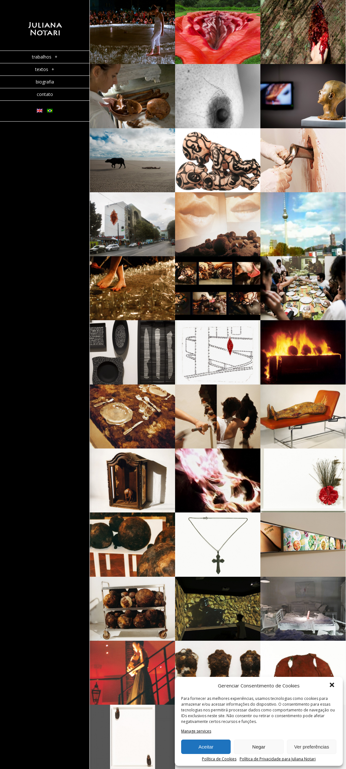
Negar (258, 746)
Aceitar (205, 746)
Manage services (196, 731)
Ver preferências (311, 746)
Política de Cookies (219, 759)
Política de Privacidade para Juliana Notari (278, 759)
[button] (332, 685)
